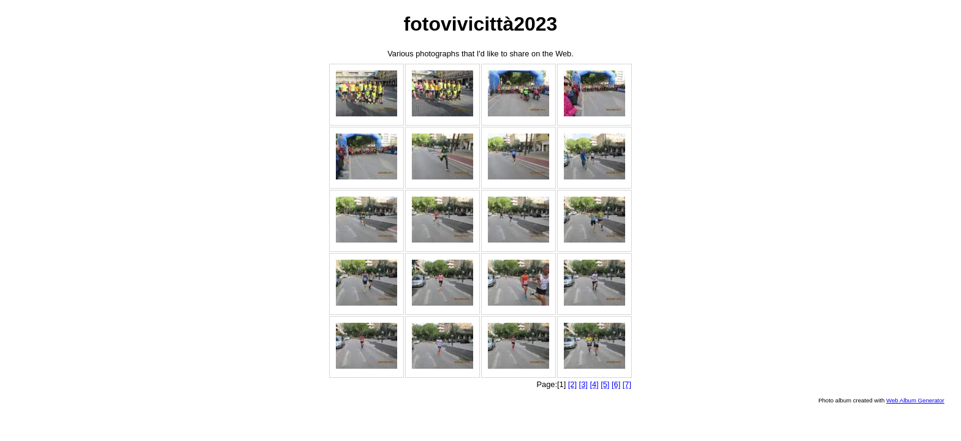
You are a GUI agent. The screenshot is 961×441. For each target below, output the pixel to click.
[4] (594, 384)
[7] (627, 384)
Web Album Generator (915, 400)
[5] (605, 384)
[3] (583, 384)
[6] (616, 384)
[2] (572, 384)
